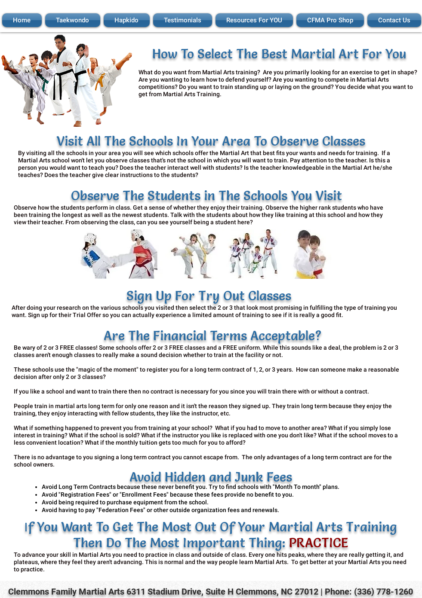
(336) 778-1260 (383, 591)
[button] (72, 20)
